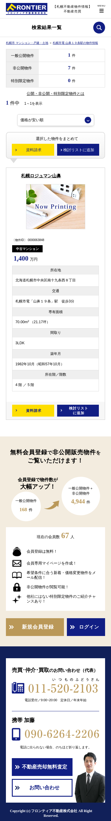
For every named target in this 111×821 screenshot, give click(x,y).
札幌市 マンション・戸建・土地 (27, 42)
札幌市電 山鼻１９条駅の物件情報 (75, 42)
